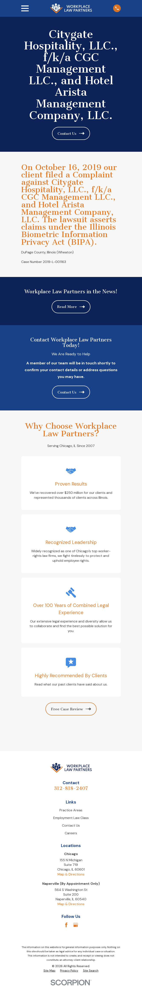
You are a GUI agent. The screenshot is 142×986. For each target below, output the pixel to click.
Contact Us (71, 825)
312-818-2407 (71, 788)
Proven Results (71, 484)
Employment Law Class (71, 818)
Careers (71, 833)
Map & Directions (71, 874)
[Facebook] (66, 925)
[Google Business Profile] (75, 925)
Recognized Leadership (71, 542)
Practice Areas (70, 810)
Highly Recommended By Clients (71, 676)
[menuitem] (49, 971)
